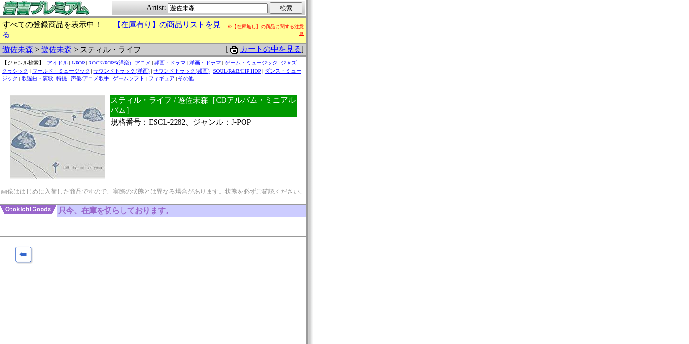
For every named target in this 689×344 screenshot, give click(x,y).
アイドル (57, 62)
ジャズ (289, 62)
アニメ (143, 62)
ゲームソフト (128, 78)
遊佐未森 (17, 49)
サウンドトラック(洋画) (121, 71)
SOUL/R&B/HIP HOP (237, 71)
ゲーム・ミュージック (251, 62)
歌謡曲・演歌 (37, 78)
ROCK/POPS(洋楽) (110, 62)
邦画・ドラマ (170, 62)
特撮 (61, 78)
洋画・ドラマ (205, 62)
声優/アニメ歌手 (90, 78)
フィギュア (161, 78)
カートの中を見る (270, 49)
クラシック (15, 71)
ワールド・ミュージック (61, 71)
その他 (186, 78)
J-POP (78, 62)
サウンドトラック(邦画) (181, 71)
